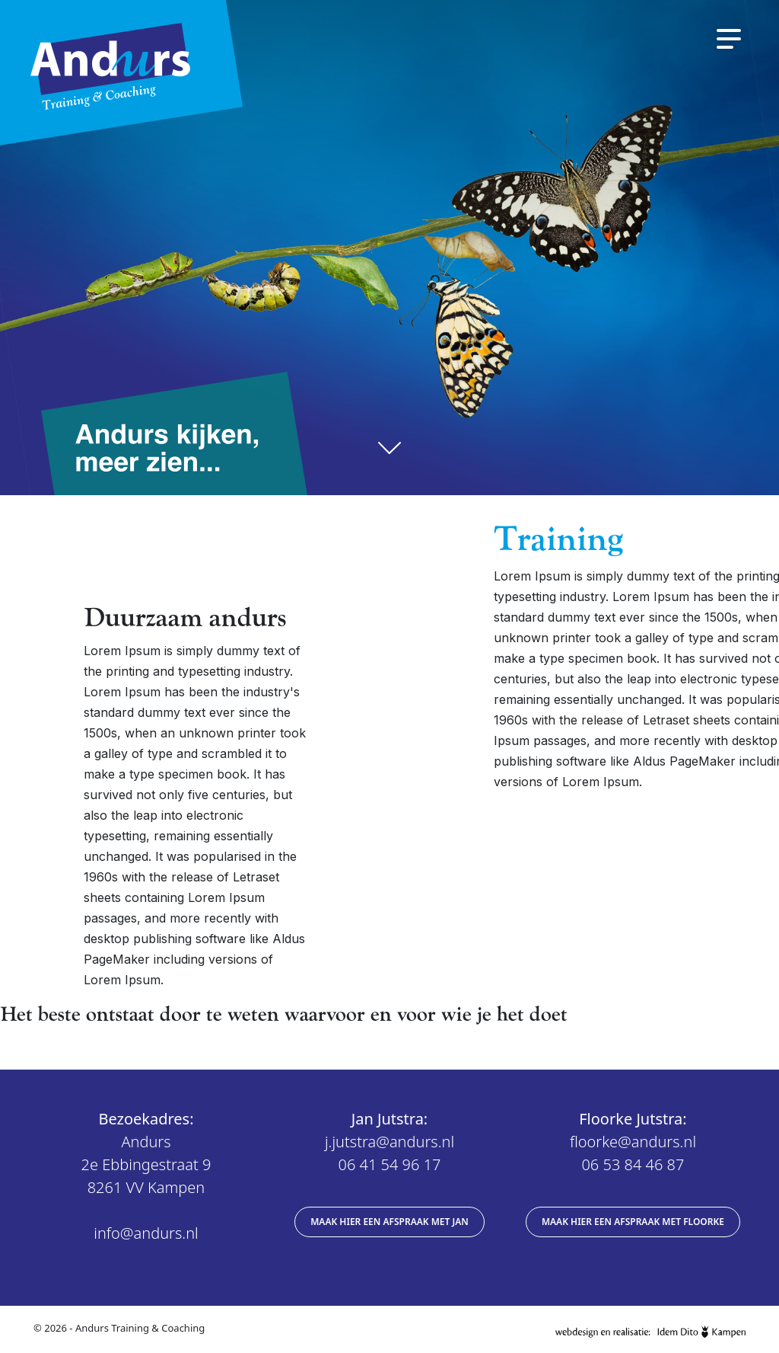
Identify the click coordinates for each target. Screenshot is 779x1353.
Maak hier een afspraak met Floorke (633, 1221)
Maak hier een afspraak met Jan (389, 1221)
